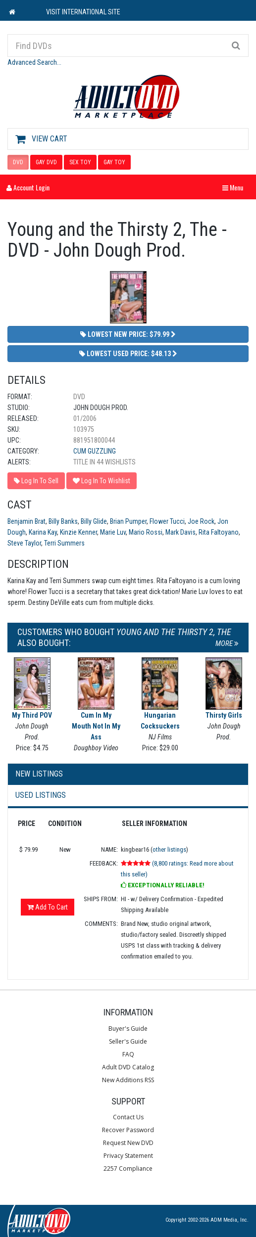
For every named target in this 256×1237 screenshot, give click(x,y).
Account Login (28, 187)
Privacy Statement (128, 1155)
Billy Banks (63, 521)
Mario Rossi (145, 532)
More (227, 643)
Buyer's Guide (128, 1028)
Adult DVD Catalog (128, 1067)
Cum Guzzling (94, 451)
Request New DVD (128, 1143)
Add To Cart (47, 907)
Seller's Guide (128, 1041)
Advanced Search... (34, 62)
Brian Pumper (128, 521)
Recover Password (128, 1130)
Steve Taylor (24, 543)
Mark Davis (180, 532)
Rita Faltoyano (219, 532)
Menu (235, 187)
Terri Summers (64, 543)
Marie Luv (113, 532)
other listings (169, 849)
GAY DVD (46, 162)
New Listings (39, 774)
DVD (18, 162)
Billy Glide (94, 521)
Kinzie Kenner (78, 532)
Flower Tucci (167, 521)
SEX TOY (80, 162)
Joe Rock (201, 521)
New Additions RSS (128, 1080)
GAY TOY (114, 162)
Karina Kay (43, 532)
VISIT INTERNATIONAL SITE (83, 12)
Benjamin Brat (26, 521)
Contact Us (128, 1117)
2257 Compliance (128, 1168)
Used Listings (40, 795)
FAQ (128, 1054)
